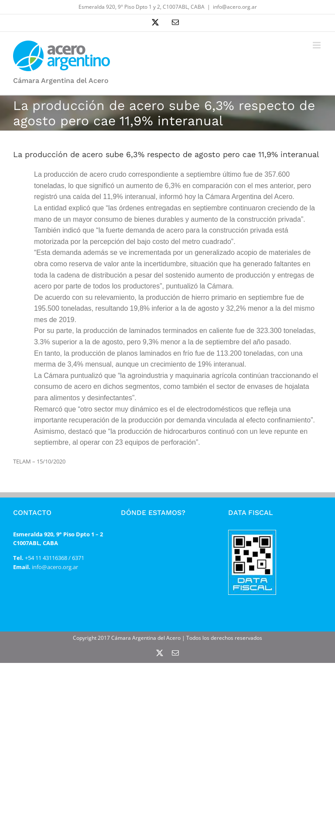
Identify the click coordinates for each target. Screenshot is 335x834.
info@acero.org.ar (235, 6)
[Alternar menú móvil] (317, 45)
